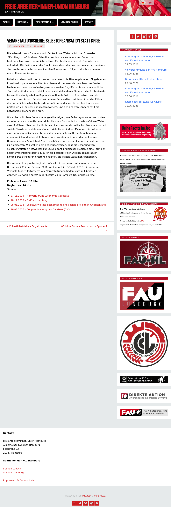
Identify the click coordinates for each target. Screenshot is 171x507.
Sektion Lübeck (12, 468)
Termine (38, 46)
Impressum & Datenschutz (18, 480)
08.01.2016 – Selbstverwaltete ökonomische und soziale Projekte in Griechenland (58, 204)
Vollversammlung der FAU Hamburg (146, 69)
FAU (142, 221)
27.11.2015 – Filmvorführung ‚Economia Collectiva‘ (40, 195)
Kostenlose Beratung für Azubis (143, 101)
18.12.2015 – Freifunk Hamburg (29, 200)
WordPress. (100, 496)
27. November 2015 (20, 46)
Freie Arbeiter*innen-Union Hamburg (46, 6)
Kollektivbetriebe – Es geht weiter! (28, 226)
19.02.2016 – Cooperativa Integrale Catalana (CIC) (40, 209)
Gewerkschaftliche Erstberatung (144, 79)
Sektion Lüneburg (13, 472)
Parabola (86, 496)
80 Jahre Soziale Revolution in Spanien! (84, 228)
